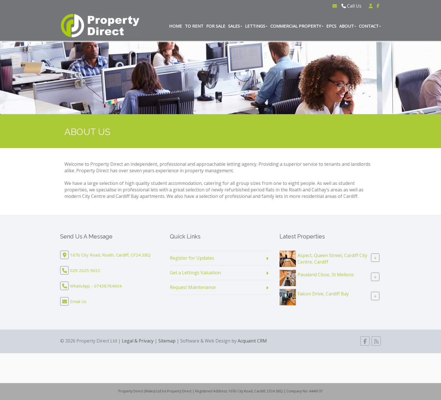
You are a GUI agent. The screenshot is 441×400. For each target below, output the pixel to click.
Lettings (256, 26)
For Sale (215, 26)
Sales (235, 26)
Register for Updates (192, 258)
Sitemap (167, 341)
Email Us (78, 301)
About (347, 26)
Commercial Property (296, 26)
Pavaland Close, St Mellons (326, 274)
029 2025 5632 (85, 270)
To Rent (194, 26)
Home (175, 26)
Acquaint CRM (252, 341)
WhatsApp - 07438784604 (96, 286)
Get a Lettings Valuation (195, 272)
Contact (370, 26)
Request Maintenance (193, 287)
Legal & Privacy (138, 341)
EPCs (331, 26)
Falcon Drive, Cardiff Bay (323, 294)
